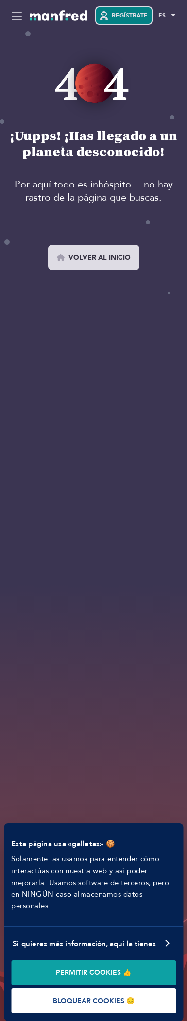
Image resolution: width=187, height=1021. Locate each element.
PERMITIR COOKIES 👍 (93, 972)
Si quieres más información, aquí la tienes (84, 944)
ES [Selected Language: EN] (162, 15)
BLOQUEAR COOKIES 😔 (94, 1000)
